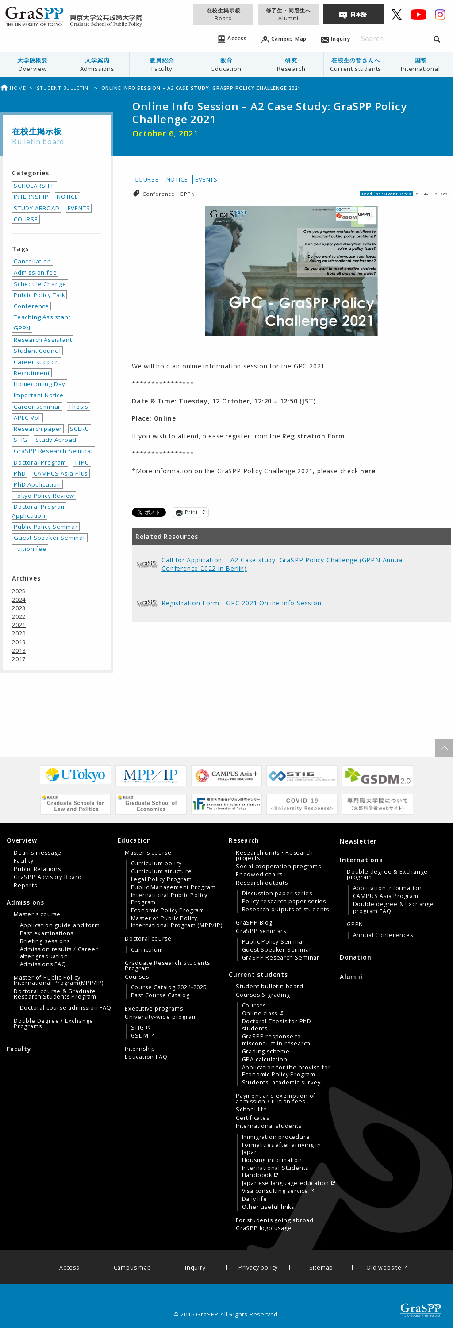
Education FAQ (146, 1057)
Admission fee (35, 272)
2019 (19, 642)
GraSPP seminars (261, 931)
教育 (226, 64)
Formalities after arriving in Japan (281, 1149)
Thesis (78, 406)
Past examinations (47, 933)
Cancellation (32, 261)
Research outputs (262, 883)
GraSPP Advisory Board (48, 877)
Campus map (132, 1268)
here (367, 471)
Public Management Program (173, 887)
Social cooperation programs (278, 866)
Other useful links (268, 1207)
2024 (19, 600)
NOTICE (177, 179)
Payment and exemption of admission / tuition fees (275, 1098)
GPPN (187, 193)
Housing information (272, 1160)
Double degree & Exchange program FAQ (393, 908)
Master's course (37, 914)
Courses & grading (263, 995)
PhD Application (37, 484)
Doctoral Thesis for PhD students (276, 1025)
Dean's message (37, 852)
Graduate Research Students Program (167, 966)
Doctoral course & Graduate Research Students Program (55, 994)
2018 (19, 650)
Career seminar (37, 406)
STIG (20, 440)
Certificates (252, 1118)
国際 (420, 64)
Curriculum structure (161, 871)
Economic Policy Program (167, 910)
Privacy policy (258, 1268)
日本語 (358, 14)
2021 (19, 625)
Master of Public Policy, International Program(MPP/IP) (59, 980)
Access (69, 1268)
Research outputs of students (285, 909)
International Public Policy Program (169, 899)
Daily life (254, 1199)
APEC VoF (27, 418)
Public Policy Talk (39, 295)
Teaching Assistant (42, 317)
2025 (19, 591)
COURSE (146, 179)
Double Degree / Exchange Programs (53, 1024)
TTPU (81, 462)
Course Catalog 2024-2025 (169, 987)
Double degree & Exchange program (387, 874)
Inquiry (195, 1268)
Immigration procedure (276, 1137)
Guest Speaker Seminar (50, 538)
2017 (19, 659)
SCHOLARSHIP (34, 186)
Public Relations (37, 869)
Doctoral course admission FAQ (65, 1007)
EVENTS (206, 179)
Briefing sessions (45, 941)
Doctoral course (148, 938)
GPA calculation (265, 1059)
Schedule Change (40, 284)
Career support (37, 362)
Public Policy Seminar (46, 526)
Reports (25, 885)
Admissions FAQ (43, 964)
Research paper (38, 429)
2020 (19, 633)
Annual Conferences (383, 935)
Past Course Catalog (160, 995)
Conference (159, 193)
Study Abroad (56, 440)
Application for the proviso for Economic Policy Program (286, 1071)
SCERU (79, 429)
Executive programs (154, 1008)
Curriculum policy (156, 863)
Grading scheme (266, 1051)
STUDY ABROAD (37, 208)
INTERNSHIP (31, 197)
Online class (260, 1013)
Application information (387, 888)
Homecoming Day (39, 384)
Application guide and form (60, 925)
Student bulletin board (269, 986)
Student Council (37, 351)
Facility (23, 860)
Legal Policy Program (161, 879)
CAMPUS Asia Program (385, 896)
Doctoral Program (40, 462)
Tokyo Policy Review (44, 495)
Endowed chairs (259, 874)
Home (13, 88)
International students (269, 1126)
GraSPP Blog (254, 922)
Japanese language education (286, 1183)
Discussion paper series (277, 893)
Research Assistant (43, 340)
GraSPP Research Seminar (53, 451)
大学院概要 (32, 64)
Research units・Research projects (274, 855)
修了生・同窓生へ (288, 14)
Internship (140, 1049)
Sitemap (321, 1268)
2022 (19, 616)
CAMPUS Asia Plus (61, 473)
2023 (19, 608)
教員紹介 (162, 64)
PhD (20, 473)
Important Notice (39, 395)
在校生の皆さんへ (356, 64)
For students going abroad (275, 1220)
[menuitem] (32, 64)
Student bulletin (63, 88)
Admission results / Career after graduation (59, 953)
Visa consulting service (275, 1191)
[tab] (60, 862)
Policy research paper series (284, 901)
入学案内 (97, 64)
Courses (137, 976)
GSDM (140, 1035)
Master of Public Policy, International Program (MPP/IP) (177, 922)
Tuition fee (30, 549)
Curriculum (147, 949)
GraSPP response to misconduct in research (276, 1040)
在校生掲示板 (223, 14)
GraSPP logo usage (264, 1228)
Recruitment (32, 373)
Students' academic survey (281, 1082)
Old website (384, 1268)
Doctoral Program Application (39, 511)
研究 (291, 64)
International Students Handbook (275, 1172)
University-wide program (161, 1017)
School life (251, 1109)
